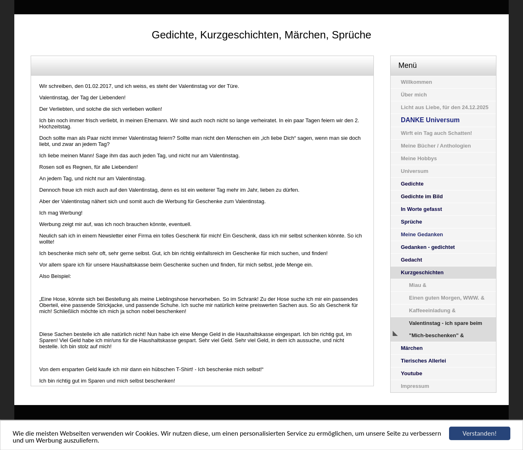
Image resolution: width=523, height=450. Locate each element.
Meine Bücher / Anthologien (436, 146)
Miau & (418, 285)
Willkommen (416, 82)
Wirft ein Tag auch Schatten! (436, 133)
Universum (414, 171)
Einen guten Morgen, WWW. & (447, 298)
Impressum (415, 386)
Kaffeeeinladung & (432, 310)
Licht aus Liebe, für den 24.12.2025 (445, 107)
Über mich (414, 95)
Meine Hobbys (419, 158)
